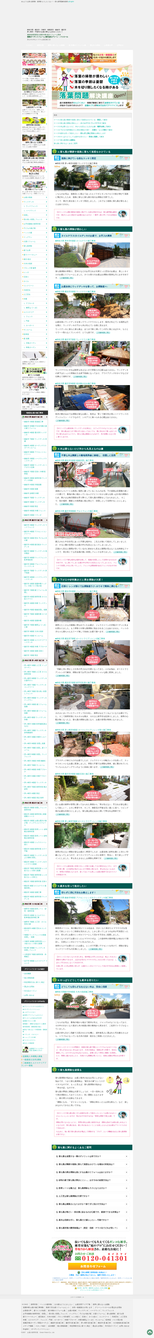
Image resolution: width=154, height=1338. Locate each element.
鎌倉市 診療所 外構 (31, 493)
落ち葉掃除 (27, 246)
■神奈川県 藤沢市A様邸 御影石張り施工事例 (74, 774)
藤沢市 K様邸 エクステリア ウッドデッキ (35, 641)
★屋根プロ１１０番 (29, 1021)
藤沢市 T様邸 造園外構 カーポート (35, 615)
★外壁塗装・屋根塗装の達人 (32, 1027)
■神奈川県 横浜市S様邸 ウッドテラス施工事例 (75, 292)
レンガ (25, 272)
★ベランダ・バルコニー (30, 1034)
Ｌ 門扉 (25, 321)
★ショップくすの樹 (29, 1037)
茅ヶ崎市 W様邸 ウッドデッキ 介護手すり (35, 679)
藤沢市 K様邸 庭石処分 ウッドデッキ (35, 546)
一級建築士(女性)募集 (31, 1060)
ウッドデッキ (28, 202)
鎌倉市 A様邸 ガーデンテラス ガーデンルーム (35, 447)
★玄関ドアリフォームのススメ (33, 1015)
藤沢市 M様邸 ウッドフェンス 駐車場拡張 (35, 559)
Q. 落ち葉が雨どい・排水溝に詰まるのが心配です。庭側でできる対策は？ (88, 1212)
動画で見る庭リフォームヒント (58, 1307)
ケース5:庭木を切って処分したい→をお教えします (80, 133)
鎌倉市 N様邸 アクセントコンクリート (35, 453)
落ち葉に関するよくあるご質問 (65, 143)
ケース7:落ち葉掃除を (64, 140)
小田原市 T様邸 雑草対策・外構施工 (35, 955)
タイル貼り (93, 1317)
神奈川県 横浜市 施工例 (32, 803)
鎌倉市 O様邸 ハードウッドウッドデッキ (35, 460)
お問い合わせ (29, 995)
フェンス (43, 1320)
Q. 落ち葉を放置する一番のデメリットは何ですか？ (78, 1156)
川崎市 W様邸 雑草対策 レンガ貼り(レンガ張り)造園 (35, 942)
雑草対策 (40, 45)
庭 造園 (25, 339)
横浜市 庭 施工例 (104, 1323)
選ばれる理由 (95, 45)
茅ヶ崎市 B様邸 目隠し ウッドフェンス (35, 755)
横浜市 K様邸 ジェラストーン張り (35, 843)
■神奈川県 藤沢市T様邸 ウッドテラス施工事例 (75, 339)
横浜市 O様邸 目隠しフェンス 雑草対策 (35, 809)
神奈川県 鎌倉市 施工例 (32, 417)
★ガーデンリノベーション (31, 1009)
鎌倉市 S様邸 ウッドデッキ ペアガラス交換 (35, 466)
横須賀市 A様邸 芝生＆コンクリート (35, 929)
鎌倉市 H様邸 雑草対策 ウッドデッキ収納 (35, 479)
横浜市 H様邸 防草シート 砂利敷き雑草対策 (35, 837)
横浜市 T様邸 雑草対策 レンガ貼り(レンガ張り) (35, 876)
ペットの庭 (27, 233)
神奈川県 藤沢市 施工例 (32, 520)
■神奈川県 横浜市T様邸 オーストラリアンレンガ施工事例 (80, 639)
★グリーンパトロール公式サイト (33, 1006)
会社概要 (27, 973)
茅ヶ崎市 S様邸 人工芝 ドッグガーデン (35, 666)
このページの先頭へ (76, 1297)
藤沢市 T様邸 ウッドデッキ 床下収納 (35, 572)
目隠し (25, 215)
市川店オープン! (30, 991)
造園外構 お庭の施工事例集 (33, 1307)
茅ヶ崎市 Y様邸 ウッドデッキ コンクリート (35, 686)
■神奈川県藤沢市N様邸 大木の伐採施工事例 (74, 992)
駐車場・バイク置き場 (114, 1320)
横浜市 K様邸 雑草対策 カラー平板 (35, 850)
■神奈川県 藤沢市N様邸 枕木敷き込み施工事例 (75, 383)
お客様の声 (108, 45)
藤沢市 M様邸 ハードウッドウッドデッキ (35, 578)
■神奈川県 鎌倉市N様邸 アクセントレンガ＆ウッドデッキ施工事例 (84, 898)
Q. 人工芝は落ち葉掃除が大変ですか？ (73, 1196)
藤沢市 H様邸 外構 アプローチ (35, 647)
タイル (25, 281)
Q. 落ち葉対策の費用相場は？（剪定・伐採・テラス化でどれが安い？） (87, 1228)
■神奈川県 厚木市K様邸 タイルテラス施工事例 (75, 241)
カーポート (58, 1320)
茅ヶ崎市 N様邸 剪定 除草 (34, 798)
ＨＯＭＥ (29, 45)
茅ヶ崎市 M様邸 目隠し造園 (34, 743)
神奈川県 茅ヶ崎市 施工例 (33, 660)
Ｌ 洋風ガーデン (29, 343)
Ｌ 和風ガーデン (29, 347)
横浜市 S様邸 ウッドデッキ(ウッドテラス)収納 (35, 863)
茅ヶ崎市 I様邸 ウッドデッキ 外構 (35, 718)
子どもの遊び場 (28, 228)
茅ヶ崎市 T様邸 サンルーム (34, 765)
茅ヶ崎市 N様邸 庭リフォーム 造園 (35, 712)
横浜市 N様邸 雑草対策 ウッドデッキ (35, 898)
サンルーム (27, 330)
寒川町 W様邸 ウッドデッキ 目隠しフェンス (34, 949)
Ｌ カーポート (28, 325)
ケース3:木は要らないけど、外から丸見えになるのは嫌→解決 (82, 126)
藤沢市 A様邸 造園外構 (32, 620)
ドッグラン (27, 237)
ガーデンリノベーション (40, 1329)
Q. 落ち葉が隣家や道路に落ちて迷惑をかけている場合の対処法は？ (85, 1164)
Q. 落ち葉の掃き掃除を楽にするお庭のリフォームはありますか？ (84, 1172)
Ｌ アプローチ (28, 303)
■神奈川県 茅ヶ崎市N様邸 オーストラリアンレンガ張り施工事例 (83, 730)
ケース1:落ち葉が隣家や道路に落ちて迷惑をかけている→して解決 (80, 120)
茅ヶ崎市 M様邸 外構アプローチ (35, 770)
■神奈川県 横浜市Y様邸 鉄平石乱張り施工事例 (75, 683)
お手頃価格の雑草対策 (31, 224)
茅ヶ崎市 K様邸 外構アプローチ (35, 777)
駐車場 (25, 334)
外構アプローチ (70, 1320)
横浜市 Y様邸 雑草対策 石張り (35, 881)
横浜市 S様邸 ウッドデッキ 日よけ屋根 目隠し (35, 856)
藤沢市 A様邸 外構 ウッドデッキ (35, 604)
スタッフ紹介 (40, 1326)
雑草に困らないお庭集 (56, 45)
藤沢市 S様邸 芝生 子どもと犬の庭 (35, 539)
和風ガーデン (43, 1323)
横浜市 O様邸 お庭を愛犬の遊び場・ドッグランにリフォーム (35, 823)
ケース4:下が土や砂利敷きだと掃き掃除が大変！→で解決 (83, 130)
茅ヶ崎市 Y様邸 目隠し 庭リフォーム (35, 749)
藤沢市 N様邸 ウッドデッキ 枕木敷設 (35, 552)
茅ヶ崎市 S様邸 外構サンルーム (35, 738)
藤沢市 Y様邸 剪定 (31, 655)
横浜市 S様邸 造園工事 (32, 892)
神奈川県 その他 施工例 (32, 904)
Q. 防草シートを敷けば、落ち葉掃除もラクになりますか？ (81, 1188)
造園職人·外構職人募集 (31, 1056)
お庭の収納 (27, 197)
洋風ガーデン (32, 1323)
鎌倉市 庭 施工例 (57, 1323)
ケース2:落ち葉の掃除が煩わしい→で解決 (80, 123)
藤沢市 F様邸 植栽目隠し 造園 (35, 610)
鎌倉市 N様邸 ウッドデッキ (34, 502)
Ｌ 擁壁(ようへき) (29, 308)
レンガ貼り (76, 1317)
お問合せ (120, 45)
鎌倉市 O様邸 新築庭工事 (33, 422)
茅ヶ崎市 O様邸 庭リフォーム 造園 (35, 705)
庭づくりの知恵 (40, 1310)
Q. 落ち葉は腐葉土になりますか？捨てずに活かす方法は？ (81, 1204)
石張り (25, 277)
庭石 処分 (26, 259)
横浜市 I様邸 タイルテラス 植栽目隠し (35, 887)
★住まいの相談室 (28, 1043)
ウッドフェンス (108, 1310)
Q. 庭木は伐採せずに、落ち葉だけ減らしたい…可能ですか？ (82, 1220)
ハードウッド (95, 1310)
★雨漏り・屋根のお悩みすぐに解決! (34, 1024)
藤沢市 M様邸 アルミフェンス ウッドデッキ (35, 565)
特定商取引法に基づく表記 (34, 982)
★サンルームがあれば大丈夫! (32, 1018)
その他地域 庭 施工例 (121, 1323)
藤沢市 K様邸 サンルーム (33, 636)
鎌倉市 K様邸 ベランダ (32, 515)
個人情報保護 (29, 978)
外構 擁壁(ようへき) (85, 1320)
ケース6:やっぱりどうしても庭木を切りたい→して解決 (79, 137)
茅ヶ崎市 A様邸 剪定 (32, 793)
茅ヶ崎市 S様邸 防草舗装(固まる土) (35, 725)
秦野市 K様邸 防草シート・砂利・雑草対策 (35, 910)
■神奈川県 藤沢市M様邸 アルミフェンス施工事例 (76, 511)
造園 (24, 1323)
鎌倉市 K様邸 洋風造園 (32, 485)
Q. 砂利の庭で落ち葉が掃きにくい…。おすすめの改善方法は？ (83, 1180)
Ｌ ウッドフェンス (30, 206)
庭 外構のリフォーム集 (77, 45)
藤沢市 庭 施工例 (72, 1323)
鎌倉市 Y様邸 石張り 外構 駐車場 (35, 473)
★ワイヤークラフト (29, 1040)
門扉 (50, 1320)
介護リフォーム (28, 241)
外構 (24, 299)
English (71, 1)
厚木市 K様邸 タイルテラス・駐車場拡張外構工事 (35, 916)
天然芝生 (26, 290)
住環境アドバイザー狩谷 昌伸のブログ (36, 1049)
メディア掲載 (28, 1326)
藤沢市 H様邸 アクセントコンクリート (35, 533)
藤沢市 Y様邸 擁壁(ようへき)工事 (35, 626)
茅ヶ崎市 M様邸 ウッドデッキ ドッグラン (35, 699)
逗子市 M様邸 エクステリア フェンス (35, 962)
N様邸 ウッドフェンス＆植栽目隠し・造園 (35, 936)
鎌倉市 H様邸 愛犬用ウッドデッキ (35, 434)
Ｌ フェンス (27, 316)
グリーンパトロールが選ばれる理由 (108, 1307)
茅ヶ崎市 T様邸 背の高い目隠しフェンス (35, 692)
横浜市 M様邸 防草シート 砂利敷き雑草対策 (35, 830)
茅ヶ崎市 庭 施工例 (88, 1323)
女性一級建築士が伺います (82, 1307)
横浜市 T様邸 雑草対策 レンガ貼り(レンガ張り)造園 (35, 869)
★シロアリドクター (29, 1012)
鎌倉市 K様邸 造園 (31, 489)
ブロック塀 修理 (29, 268)
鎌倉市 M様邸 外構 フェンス (35, 511)
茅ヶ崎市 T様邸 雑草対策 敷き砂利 (35, 788)
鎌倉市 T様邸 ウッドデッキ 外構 (35, 440)
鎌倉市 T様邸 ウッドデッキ (34, 498)
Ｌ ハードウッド (29, 211)
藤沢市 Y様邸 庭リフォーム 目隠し (35, 591)
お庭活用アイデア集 (82, 1304)
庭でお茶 (26, 250)
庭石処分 (41, 1317)
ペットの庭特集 (46, 1304)
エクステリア (28, 312)
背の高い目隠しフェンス (32, 219)
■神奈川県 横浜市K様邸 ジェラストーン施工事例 (76, 591)
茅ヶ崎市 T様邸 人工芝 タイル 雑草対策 (35, 673)
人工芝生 (26, 294)
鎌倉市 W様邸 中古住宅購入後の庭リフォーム (35, 427)
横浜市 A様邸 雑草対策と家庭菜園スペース (35, 815)
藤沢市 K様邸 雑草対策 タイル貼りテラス (35, 598)
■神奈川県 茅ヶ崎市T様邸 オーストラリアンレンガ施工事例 (81, 821)
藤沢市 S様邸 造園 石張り (34, 651)
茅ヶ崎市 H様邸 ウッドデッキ (35, 782)
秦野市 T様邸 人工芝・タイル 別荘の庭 (35, 923)
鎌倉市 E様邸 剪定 (31, 506)
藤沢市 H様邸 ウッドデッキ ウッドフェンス (35, 526)
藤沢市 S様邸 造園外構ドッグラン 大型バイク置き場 (35, 585)
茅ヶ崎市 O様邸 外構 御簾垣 (34, 761)
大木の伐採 (27, 263)
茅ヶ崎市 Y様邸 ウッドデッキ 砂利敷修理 (35, 731)
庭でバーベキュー (29, 255)
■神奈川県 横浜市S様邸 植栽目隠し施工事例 (74, 460)
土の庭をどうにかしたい (63, 1304)
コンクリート (28, 286)
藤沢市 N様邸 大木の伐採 (33, 631)
